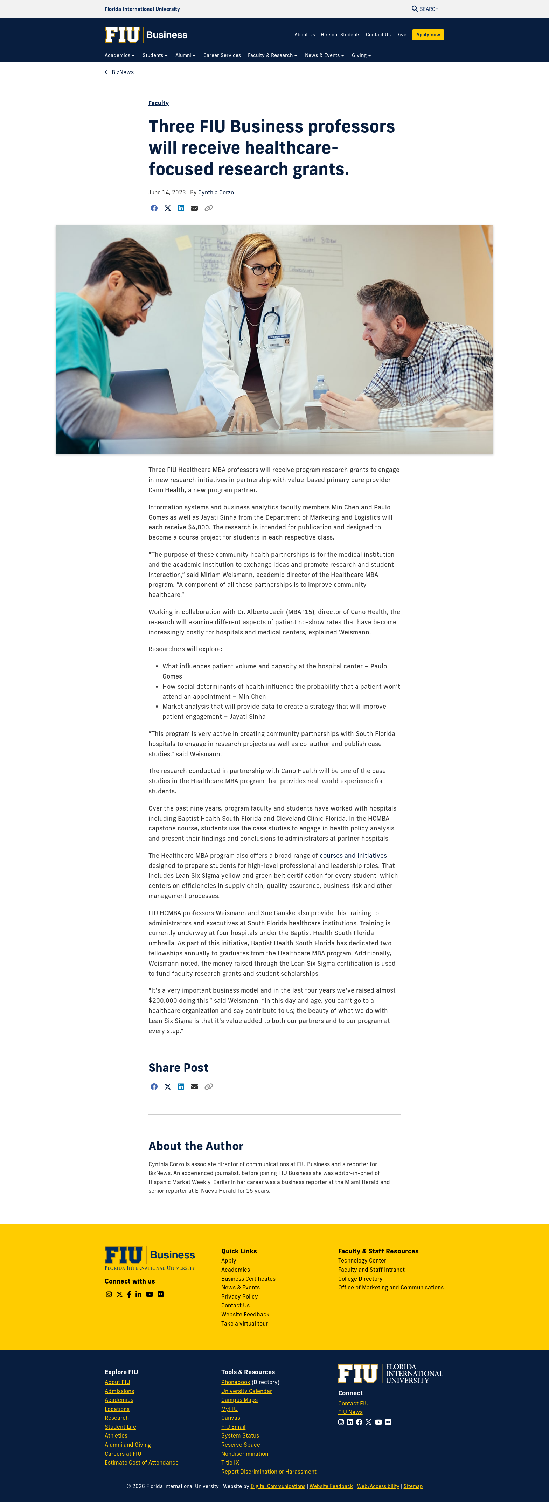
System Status (240, 1435)
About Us (304, 35)
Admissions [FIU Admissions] (119, 1391)
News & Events (240, 1287)
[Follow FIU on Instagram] (342, 1422)
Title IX (230, 1462)
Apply (228, 1260)
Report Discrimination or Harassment (269, 1471)
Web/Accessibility (378, 1486)
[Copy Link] (208, 208)
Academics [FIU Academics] (119, 1399)
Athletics (116, 1435)
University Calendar (246, 1391)
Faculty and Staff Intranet (371, 1269)
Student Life (120, 1426)
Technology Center (362, 1260)
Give (401, 35)
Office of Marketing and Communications (391, 1287)
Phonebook (235, 1381)
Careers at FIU (123, 1453)
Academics (235, 1269)
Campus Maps (239, 1399)
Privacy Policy (239, 1296)
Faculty (158, 102)
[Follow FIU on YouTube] (380, 1422)
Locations (117, 1408)
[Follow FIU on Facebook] (360, 1422)
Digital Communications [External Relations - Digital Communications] (278, 1486)
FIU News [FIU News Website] (350, 1412)
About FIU (117, 1381)
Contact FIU (353, 1403)
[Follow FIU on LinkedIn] (351, 1422)
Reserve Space (240, 1444)
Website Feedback (245, 1314)
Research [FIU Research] (117, 1417)
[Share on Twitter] (168, 208)
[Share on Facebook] (154, 208)
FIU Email (233, 1426)
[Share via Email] (194, 208)
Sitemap (413, 1486)
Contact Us (378, 35)
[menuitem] (120, 55)
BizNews (119, 72)
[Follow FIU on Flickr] (389, 1422)
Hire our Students (340, 35)
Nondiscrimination (244, 1453)
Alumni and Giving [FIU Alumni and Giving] (128, 1444)
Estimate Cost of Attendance (142, 1462)
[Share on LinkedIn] (181, 208)
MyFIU (229, 1408)
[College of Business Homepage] (146, 34)
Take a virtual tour (244, 1323)
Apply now (428, 35)
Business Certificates (248, 1278)
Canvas (230, 1417)
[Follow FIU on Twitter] (370, 1422)
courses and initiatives (353, 855)
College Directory (360, 1278)
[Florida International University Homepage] (142, 8)
